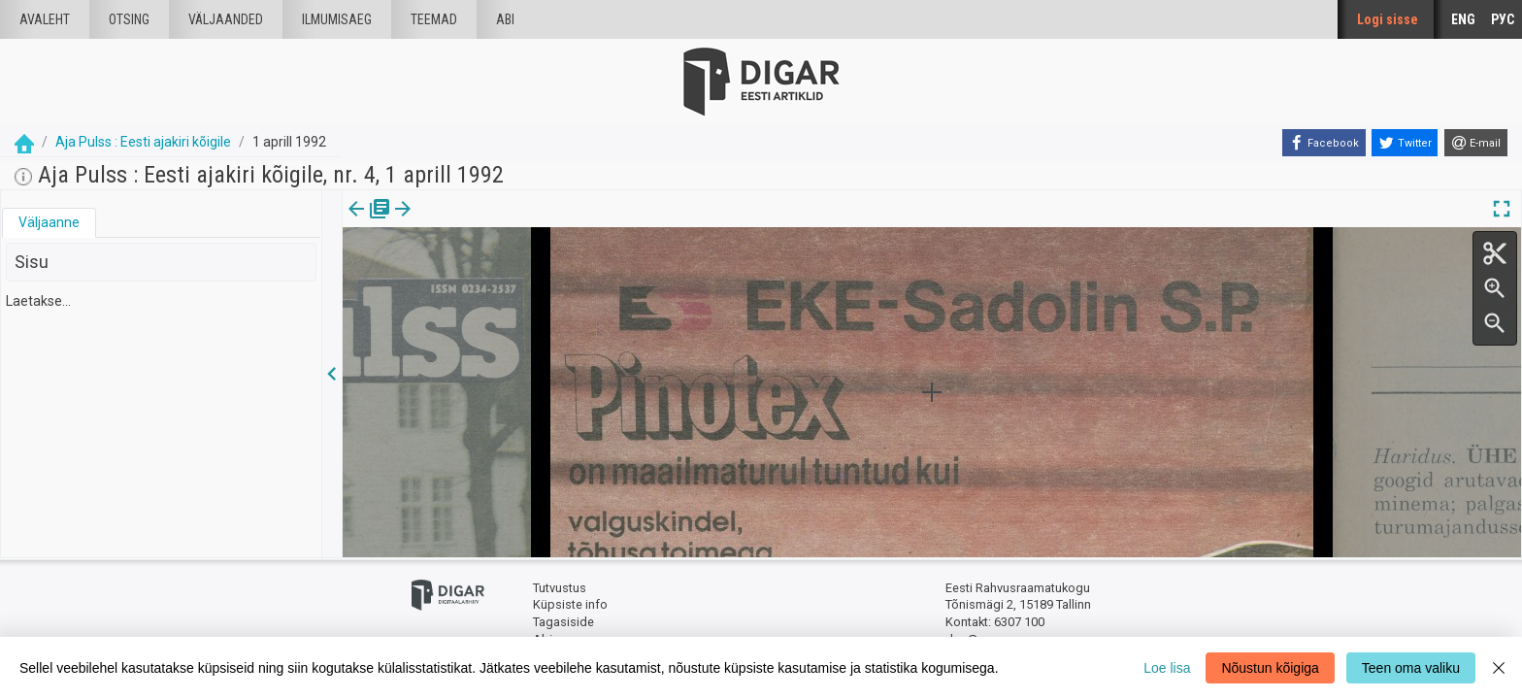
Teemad (434, 19)
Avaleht (44, 19)
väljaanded (225, 19)
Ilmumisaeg (337, 19)
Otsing (129, 19)
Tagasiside (563, 622)
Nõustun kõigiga (1269, 668)
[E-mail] (1475, 142)
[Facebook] (1324, 142)
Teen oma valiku (1411, 668)
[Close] (1498, 667)
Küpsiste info (570, 604)
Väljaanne (49, 222)
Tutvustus (559, 588)
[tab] (49, 223)
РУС (1502, 19)
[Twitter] (1405, 142)
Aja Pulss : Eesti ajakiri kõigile (143, 142)
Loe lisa (1166, 668)
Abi (505, 19)
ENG (1463, 19)
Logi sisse (1387, 19)
